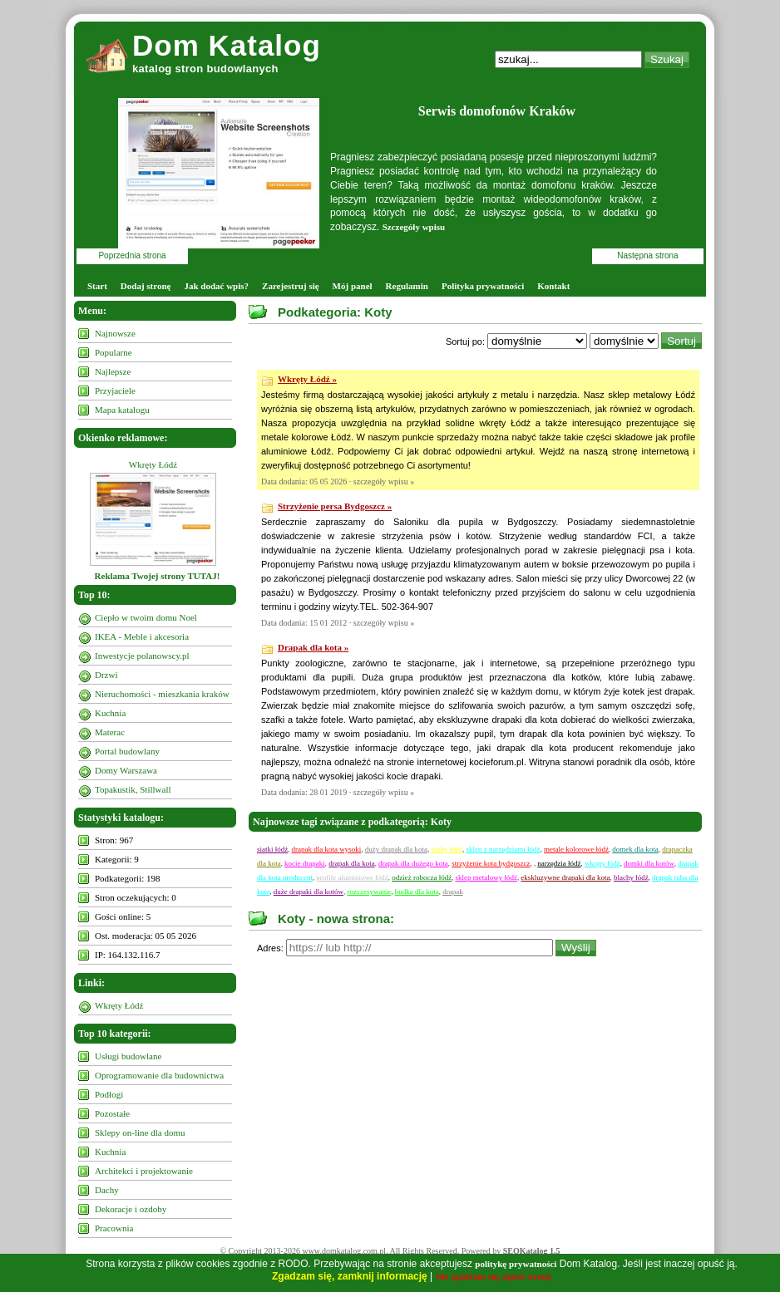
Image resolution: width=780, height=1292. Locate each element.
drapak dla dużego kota (413, 863)
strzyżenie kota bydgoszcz (491, 863)
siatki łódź (272, 849)
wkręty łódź (602, 863)
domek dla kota (635, 849)
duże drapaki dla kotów (308, 891)
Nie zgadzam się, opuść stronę (493, 1276)
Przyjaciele (115, 390)
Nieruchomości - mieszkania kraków (162, 694)
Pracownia (114, 1228)
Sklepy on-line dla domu (140, 1132)
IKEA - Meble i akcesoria (142, 636)
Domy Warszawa (126, 770)
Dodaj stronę (146, 286)
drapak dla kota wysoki (327, 849)
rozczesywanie (369, 891)
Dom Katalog (226, 45)
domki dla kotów (649, 863)
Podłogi (109, 1094)
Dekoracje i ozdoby (130, 1209)
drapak (452, 891)
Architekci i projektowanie (144, 1171)
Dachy (107, 1190)
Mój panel (353, 286)
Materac (110, 732)
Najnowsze (115, 333)
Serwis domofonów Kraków (496, 111)
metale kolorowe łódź (576, 849)
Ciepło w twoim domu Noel (146, 617)
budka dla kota (417, 891)
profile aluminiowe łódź (352, 877)
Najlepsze (113, 371)
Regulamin (407, 286)
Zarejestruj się (290, 286)
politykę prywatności (515, 1264)
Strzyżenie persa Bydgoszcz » (335, 506)
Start (97, 286)
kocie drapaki (304, 863)
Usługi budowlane (128, 1056)
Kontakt (553, 286)
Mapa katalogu (122, 410)
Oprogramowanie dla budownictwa (159, 1075)
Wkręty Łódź (153, 464)
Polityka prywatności (483, 286)
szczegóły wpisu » (383, 481)
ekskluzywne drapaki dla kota (565, 877)
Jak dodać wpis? (216, 286)
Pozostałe (112, 1113)
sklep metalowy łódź (486, 877)
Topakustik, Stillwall (133, 789)
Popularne (113, 352)
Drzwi (106, 675)
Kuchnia (110, 713)
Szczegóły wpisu (414, 227)
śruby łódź (446, 849)
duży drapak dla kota (396, 849)
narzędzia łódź (558, 863)
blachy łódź (631, 877)
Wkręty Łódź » (307, 379)
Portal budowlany (127, 751)
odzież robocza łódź (422, 877)
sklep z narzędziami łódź (503, 849)
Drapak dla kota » (313, 647)
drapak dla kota (351, 863)
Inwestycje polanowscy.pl (142, 656)
